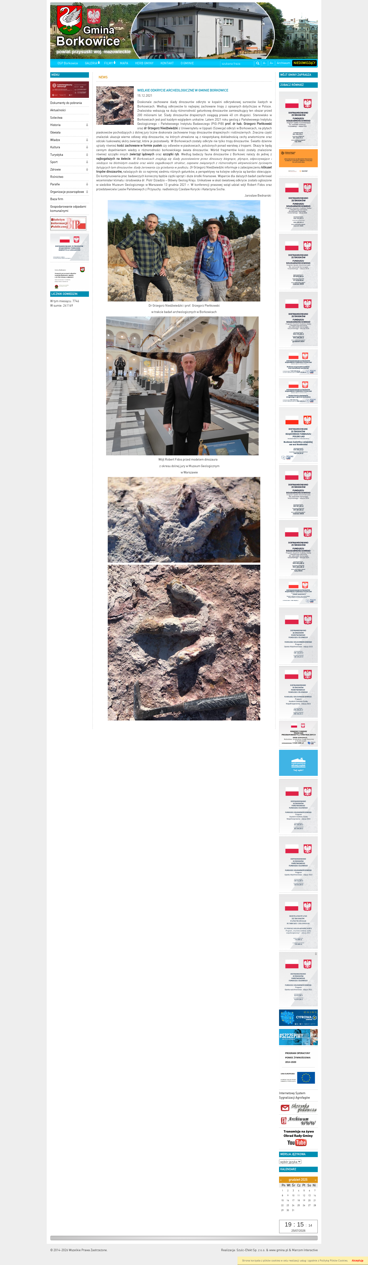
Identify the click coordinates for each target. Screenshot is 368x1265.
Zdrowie (55, 169)
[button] (99, 63)
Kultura (55, 147)
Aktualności (58, 110)
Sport (54, 162)
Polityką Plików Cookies (333, 1260)
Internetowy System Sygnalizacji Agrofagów (294, 1095)
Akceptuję (357, 1260)
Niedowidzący (304, 63)
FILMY (108, 63)
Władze (55, 140)
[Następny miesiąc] (315, 1180)
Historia (55, 125)
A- (264, 63)
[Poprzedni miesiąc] (281, 1180)
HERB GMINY (144, 63)
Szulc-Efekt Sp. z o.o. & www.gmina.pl (262, 1250)
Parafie (55, 184)
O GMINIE (187, 63)
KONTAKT (167, 63)
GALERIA (91, 63)
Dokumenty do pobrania (66, 103)
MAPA (124, 63)
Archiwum (283, 63)
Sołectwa (56, 117)
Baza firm (56, 199)
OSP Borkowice (68, 63)
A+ (271, 63)
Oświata (55, 132)
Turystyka (56, 154)
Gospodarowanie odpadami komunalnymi (68, 209)
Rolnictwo (56, 177)
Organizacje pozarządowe (67, 192)
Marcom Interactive (305, 1250)
